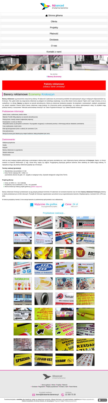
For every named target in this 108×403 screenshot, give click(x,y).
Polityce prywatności (88, 399)
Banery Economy (54, 76)
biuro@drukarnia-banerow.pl (47, 394)
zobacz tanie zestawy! (54, 85)
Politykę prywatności (70, 401)
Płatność (54, 33)
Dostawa (54, 39)
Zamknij (102, 400)
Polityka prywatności (52, 386)
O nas (54, 45)
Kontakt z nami (54, 51)
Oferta (54, 21)
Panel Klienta (73, 386)
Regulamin (41, 386)
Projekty (54, 27)
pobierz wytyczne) (36, 186)
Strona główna (54, 15)
